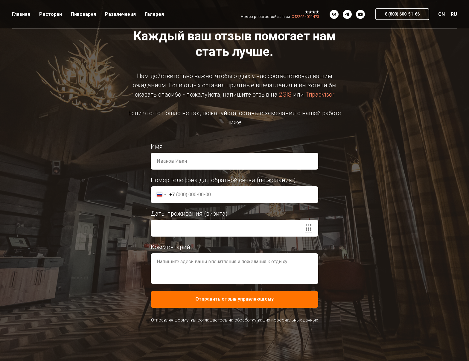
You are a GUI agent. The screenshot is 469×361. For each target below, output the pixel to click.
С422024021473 (305, 16)
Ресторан (50, 14)
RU (454, 14)
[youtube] (360, 14)
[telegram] (347, 14)
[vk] (334, 14)
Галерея (154, 14)
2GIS (285, 94)
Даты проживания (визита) (189, 213)
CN (441, 14)
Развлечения (120, 14)
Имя (157, 146)
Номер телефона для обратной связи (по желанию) (223, 180)
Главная (21, 14)
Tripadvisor (319, 94)
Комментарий (170, 247)
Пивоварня (83, 14)
